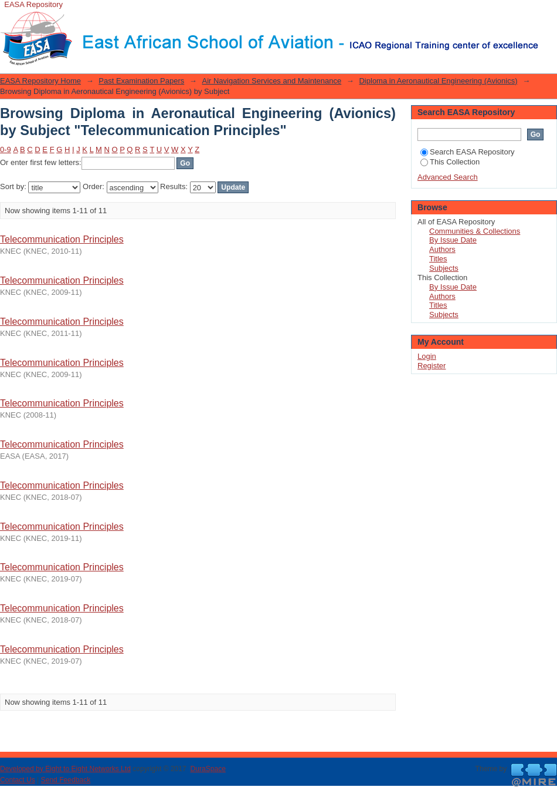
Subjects (443, 268)
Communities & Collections (474, 231)
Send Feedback (66, 780)
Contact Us (17, 780)
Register (431, 365)
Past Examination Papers (141, 80)
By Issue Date (453, 240)
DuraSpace (207, 769)
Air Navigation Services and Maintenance (271, 80)
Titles (438, 258)
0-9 (5, 149)
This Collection (450, 161)
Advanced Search (447, 177)
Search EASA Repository (467, 151)
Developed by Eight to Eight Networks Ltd (65, 769)
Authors (442, 249)
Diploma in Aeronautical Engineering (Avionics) (438, 80)
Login (547, 14)
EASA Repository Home (40, 80)
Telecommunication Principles (62, 239)
